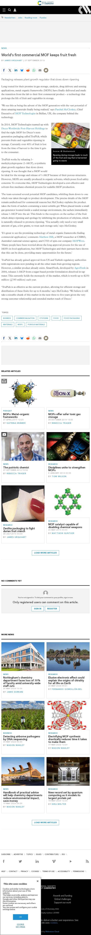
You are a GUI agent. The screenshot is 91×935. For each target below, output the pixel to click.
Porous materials (36, 324)
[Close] (38, 881)
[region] (20, 906)
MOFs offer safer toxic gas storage (64, 416)
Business (7, 318)
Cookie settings (20, 925)
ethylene (44, 318)
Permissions (78, 871)
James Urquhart (14, 60)
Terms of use (48, 871)
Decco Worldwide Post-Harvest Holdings (23, 128)
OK (20, 917)
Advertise (18, 854)
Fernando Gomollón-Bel (67, 689)
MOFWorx (78, 241)
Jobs (20, 18)
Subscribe (5, 854)
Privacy (24, 871)
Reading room (31, 18)
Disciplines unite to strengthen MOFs (66, 469)
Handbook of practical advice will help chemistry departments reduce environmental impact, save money (22, 796)
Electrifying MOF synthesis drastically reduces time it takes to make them (67, 739)
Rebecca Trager (61, 423)
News (4, 48)
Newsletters (10, 18)
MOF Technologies (25, 113)
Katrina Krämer (16, 423)
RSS (63, 854)
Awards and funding (62, 895)
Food (56, 318)
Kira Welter (59, 804)
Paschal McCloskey (65, 109)
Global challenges (62, 899)
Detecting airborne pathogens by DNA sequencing (21, 738)
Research (53, 464)
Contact (13, 871)
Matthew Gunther (63, 533)
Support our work (62, 902)
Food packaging (72, 318)
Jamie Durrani (15, 692)
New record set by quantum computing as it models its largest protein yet (65, 795)
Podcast (7, 411)
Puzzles (43, 18)
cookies (53, 922)
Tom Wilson (59, 476)
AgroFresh (80, 268)
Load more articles (45, 553)
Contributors (52, 854)
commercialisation (25, 318)
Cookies (35, 871)
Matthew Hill (46, 237)
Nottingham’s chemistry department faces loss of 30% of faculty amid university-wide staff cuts (22, 682)
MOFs (20, 324)
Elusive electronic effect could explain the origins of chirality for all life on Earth (66, 680)
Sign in (37, 609)
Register (52, 609)
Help (3, 871)
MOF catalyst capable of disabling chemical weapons (65, 526)
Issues (38, 854)
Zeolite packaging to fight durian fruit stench (19, 530)
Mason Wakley (15, 745)
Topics (29, 854)
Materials (7, 324)
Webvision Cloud (52, 931)
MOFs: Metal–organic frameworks (16, 416)
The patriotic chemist (16, 467)
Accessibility (64, 871)
